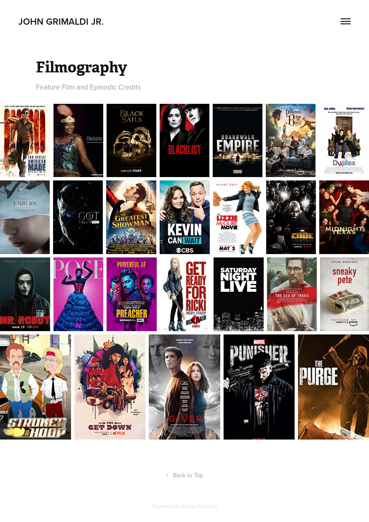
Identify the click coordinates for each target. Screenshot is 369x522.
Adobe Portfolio (199, 506)
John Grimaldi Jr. (62, 21)
